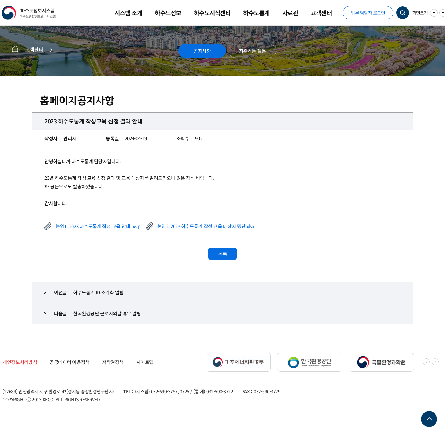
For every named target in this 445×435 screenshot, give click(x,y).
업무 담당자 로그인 (368, 13)
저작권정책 (113, 362)
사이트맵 (145, 362)
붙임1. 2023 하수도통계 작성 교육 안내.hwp (98, 226)
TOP (429, 419)
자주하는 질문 (252, 50)
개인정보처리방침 (20, 362)
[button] (435, 361)
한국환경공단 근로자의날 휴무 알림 (107, 313)
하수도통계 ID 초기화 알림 (98, 292)
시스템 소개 (128, 12)
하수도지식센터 (212, 12)
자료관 (290, 12)
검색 (402, 12)
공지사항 (202, 50)
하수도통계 (256, 12)
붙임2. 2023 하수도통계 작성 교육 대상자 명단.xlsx (205, 226)
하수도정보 (168, 12)
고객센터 (321, 12)
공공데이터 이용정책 (69, 362)
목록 (222, 253)
